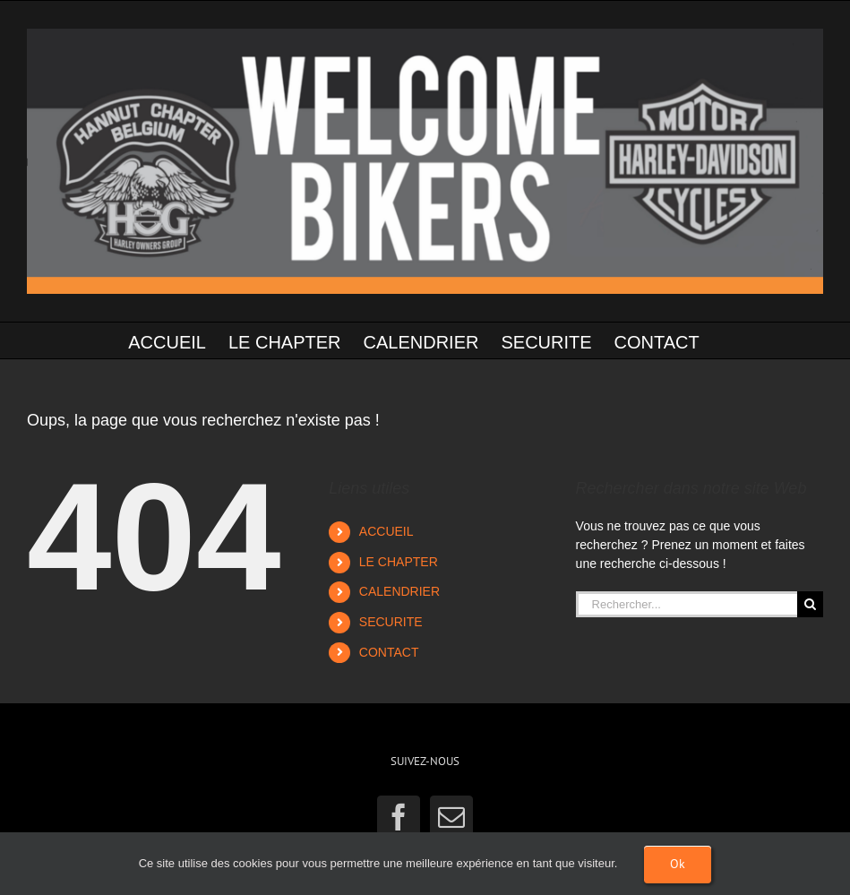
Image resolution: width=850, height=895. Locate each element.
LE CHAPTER (398, 562)
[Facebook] (398, 817)
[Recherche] (810, 604)
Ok (677, 864)
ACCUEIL (386, 531)
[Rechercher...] (686, 604)
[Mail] (451, 817)
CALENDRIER (399, 591)
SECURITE (391, 622)
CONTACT (389, 652)
